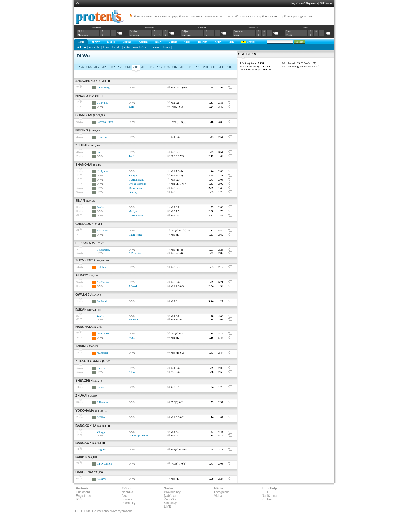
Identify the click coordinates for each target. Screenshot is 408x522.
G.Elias (101, 417)
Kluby (218, 41)
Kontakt (267, 499)
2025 (89, 67)
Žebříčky (170, 499)
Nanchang (84, 327)
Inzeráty (202, 41)
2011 (198, 67)
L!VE (167, 506)
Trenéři (248, 41)
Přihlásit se (326, 3)
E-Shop (111, 41)
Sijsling (133, 192)
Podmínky (128, 503)
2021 (120, 67)
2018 (143, 67)
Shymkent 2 (85, 260)
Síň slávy (170, 503)
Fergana (83, 243)
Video (187, 41)
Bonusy (127, 499)
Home (81, 41)
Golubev (101, 266)
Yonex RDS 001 (273, 16)
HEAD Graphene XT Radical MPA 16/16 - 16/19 (207, 16)
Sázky (158, 41)
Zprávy (96, 41)
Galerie (173, 41)
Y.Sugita (133, 175)
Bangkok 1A (86, 426)
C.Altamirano (136, 179)
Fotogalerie (222, 492)
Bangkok (83, 443)
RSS (79, 499)
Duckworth (103, 333)
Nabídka (127, 492)
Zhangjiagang (88, 361)
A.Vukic (133, 286)
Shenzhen (84, 380)
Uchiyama (102, 102)
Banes (100, 387)
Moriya (133, 211)
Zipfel (81, 31)
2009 (213, 67)
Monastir (96, 27)
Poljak (185, 31)
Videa (218, 496)
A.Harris (101, 478)
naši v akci (94, 47)
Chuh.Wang (135, 234)
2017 (151, 67)
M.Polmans (135, 187)
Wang (236, 35)
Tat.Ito (132, 156)
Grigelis (101, 449)
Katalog (143, 41)
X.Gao (132, 371)
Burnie (81, 457)
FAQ (265, 492)
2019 (135, 67)
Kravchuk (186, 35)
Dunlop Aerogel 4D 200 (299, 16)
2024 (96, 67)
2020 (128, 67)
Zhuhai (81, 145)
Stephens (134, 31)
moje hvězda (139, 47)
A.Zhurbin (135, 252)
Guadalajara (148, 27)
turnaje (166, 47)
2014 (174, 67)
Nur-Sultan (200, 27)
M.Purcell (102, 352)
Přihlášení (83, 492)
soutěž (127, 47)
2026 (81, 67)
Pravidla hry (172, 492)
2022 (112, 67)
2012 (190, 67)
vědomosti (154, 47)
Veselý (289, 35)
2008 (221, 67)
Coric (100, 151)
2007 (229, 67)
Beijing (81, 130)
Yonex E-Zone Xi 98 (249, 16)
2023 (104, 67)
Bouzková (134, 35)
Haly (231, 41)
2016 (159, 67)
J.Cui (132, 337)
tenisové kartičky (112, 47)
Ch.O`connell (104, 463)
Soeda (100, 207)
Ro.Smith (102, 301)
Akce (125, 496)
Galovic (101, 367)
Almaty (81, 275)
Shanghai (83, 115)
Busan (81, 310)
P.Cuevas (102, 136)
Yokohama (84, 411)
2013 (182, 67)
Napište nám (270, 496)
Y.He (131, 106)
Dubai (305, 27)
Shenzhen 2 (85, 81)
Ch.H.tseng (103, 87)
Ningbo (81, 96)
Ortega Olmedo (137, 183)
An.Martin (103, 281)
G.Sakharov (103, 249)
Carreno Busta (105, 121)
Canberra (84, 472)
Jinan (80, 200)
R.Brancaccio (104, 402)
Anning (81, 346)
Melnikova (83, 35)
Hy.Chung (102, 230)
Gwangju (83, 295)
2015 (167, 67)
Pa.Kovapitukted (138, 435)
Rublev (289, 31)
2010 (205, 67)
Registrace (312, 3)
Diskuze (127, 41)
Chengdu (83, 224)
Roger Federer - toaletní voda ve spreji (157, 16)
